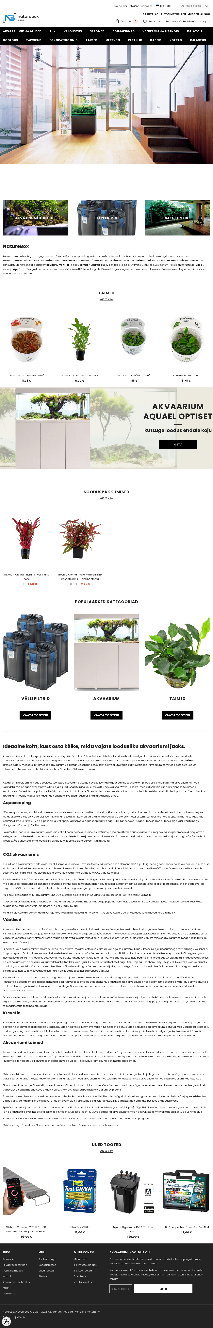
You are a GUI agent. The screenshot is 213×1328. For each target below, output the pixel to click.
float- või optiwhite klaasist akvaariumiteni (121, 260)
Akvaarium (10, 256)
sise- (6, 269)
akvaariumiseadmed (181, 260)
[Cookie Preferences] (6, 1321)
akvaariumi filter (57, 265)
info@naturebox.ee (140, 6)
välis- (199, 265)
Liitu (180, 1289)
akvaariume (11, 260)
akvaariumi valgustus (95, 265)
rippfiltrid (19, 269)
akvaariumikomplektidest (58, 260)
